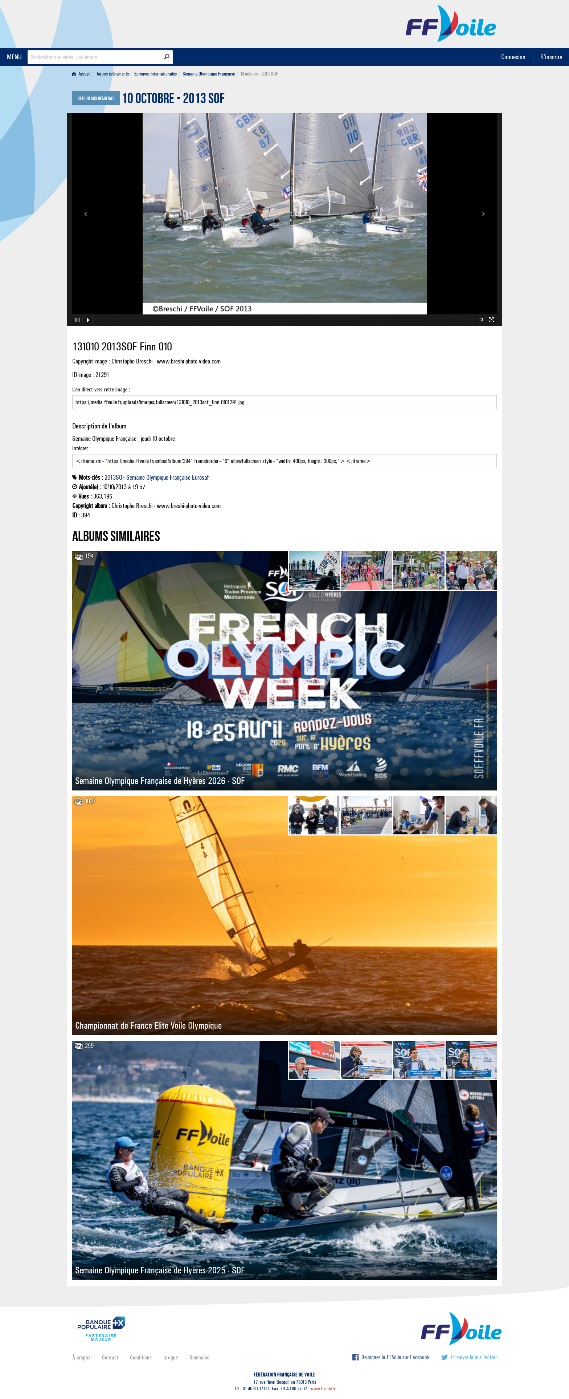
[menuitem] (83, 74)
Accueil (81, 74)
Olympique (157, 477)
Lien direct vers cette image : (284, 397)
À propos (81, 1357)
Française (180, 477)
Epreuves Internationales (155, 74)
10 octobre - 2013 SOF (173, 100)
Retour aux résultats (96, 98)
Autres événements (113, 74)
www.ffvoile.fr (322, 1389)
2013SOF (115, 477)
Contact (110, 1357)
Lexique (170, 1357)
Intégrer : (284, 456)
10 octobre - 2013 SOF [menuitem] (259, 74)
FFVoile (451, 23)
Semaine (135, 477)
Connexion (513, 57)
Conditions (141, 1357)
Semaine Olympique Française (209, 74)
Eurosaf (200, 477)
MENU (14, 57)
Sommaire (199, 1357)
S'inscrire (551, 57)
